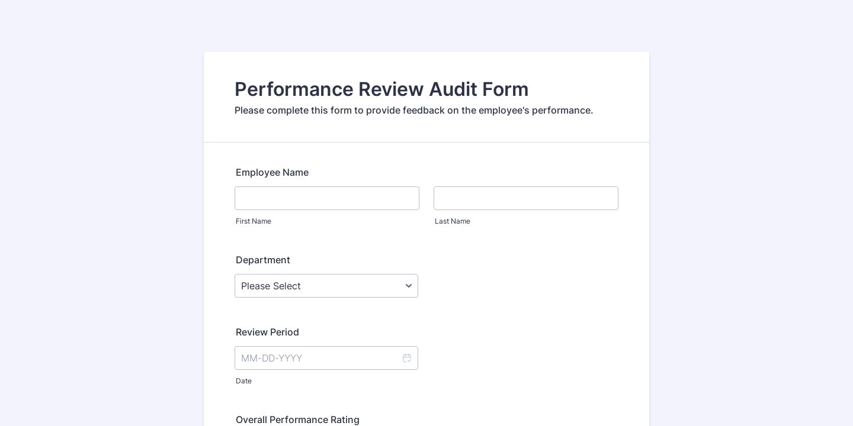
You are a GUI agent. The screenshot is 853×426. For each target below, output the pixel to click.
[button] (406, 358)
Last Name (452, 221)
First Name (253, 221)
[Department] (326, 286)
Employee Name (272, 172)
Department (263, 260)
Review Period (267, 332)
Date (244, 380)
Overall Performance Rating (298, 419)
